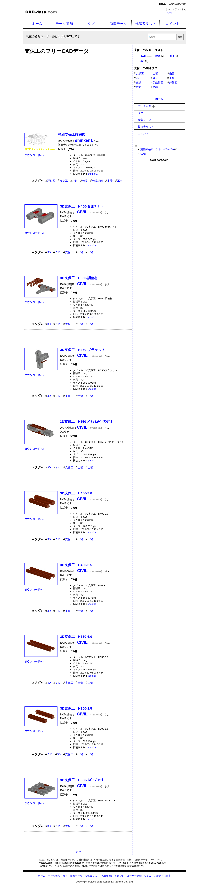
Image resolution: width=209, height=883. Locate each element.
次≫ (78, 851)
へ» (34, 155)
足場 (110, 180)
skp (171, 55)
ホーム (37, 23)
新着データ (118, 23)
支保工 (64, 180)
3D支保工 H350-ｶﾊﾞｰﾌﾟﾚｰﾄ (82, 780)
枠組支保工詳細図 (71, 134)
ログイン (170, 12)
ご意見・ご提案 (162, 875)
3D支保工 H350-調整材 (79, 278)
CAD (143, 153)
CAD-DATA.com (177, 3)
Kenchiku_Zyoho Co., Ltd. (118, 881)
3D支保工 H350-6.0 (76, 636)
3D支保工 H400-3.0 (76, 493)
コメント (172, 23)
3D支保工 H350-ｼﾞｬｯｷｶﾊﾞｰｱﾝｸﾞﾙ (86, 421)
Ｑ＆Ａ (147, 875)
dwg (143, 55)
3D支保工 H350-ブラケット (82, 350)
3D (49, 252)
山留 (80, 252)
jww (157, 55)
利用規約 (119, 875)
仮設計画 (97, 180)
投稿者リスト (145, 23)
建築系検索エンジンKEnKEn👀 (158, 149)
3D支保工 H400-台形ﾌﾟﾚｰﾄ (81, 206)
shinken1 (93, 173)
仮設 (85, 180)
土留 (90, 252)
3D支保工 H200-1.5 (76, 708)
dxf (142, 61)
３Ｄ (58, 252)
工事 (119, 180)
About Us (107, 875)
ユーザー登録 (134, 875)
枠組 (75, 180)
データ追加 (64, 23)
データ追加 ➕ (146, 106)
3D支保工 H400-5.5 (76, 565)
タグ (91, 23)
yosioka (92, 245)
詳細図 (51, 180)
